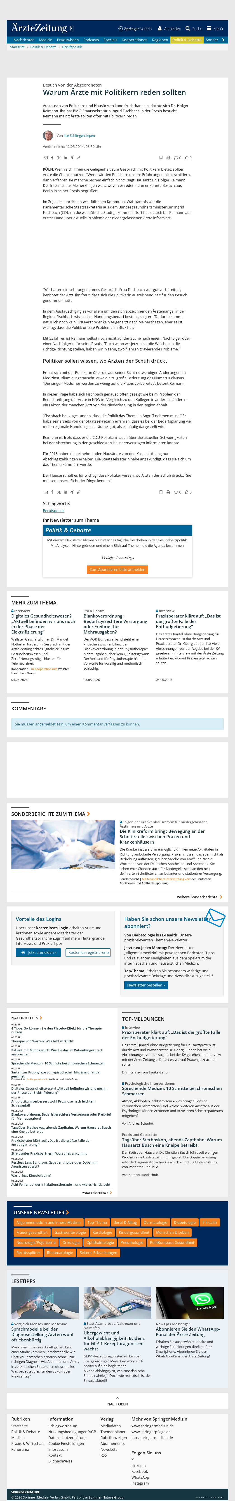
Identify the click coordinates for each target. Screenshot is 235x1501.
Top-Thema (97, 1223)
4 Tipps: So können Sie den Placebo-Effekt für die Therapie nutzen (56, 1031)
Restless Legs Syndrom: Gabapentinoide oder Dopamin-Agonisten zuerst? (54, 1165)
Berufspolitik (53, 511)
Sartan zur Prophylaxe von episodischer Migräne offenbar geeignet (56, 1075)
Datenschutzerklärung (67, 1438)
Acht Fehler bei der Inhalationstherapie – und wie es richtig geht (60, 1185)
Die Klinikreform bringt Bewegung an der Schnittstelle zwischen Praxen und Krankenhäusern (162, 837)
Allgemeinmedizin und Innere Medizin (48, 1223)
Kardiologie (102, 1233)
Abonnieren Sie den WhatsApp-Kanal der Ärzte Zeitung (188, 1332)
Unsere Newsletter (39, 1213)
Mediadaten (111, 1426)
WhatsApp (140, 1478)
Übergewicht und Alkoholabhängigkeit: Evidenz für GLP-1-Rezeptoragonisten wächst (114, 1341)
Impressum (58, 1450)
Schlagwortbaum (62, 1426)
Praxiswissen (68, 40)
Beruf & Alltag (125, 1223)
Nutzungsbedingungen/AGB (72, 1432)
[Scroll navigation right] (223, 41)
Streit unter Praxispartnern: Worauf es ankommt (49, 1154)
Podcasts (91, 40)
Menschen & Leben (172, 1233)
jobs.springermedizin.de (152, 1438)
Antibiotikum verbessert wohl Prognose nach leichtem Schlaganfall (53, 1104)
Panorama (20, 1450)
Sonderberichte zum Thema (48, 814)
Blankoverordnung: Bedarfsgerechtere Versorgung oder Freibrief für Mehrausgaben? (115, 625)
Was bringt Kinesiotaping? (31, 1176)
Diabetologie (185, 1223)
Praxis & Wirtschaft (27, 1444)
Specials (110, 40)
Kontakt (55, 1455)
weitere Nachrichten (97, 1193)
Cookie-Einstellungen (66, 1444)
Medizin (45, 40)
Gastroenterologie (70, 1233)
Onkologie (71, 1243)
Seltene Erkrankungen (98, 1253)
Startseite (19, 1426)
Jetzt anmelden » (38, 953)
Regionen (160, 40)
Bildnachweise (60, 1461)
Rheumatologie (60, 1253)
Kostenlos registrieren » (88, 953)
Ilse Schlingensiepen (79, 136)
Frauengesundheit (32, 1233)
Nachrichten (24, 40)
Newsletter (110, 1450)
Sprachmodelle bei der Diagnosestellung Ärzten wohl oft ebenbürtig (42, 1335)
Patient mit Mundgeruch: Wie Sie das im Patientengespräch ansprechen (57, 1053)
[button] (214, 29)
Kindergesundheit (134, 1233)
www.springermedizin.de (153, 1426)
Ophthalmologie (100, 1243)
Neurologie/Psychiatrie (36, 1243)
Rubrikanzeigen (114, 1438)
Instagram (140, 1483)
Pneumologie (132, 1243)
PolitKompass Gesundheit (172, 1243)
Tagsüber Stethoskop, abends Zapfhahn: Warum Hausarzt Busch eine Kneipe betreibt (61, 1130)
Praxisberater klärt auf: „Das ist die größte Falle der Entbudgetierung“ (188, 622)
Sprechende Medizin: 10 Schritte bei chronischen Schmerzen (58, 1064)
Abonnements (113, 1444)
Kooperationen (135, 40)
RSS (104, 1455)
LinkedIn (139, 1466)
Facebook (140, 1472)
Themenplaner (113, 1432)
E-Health (209, 1223)
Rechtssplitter (28, 1253)
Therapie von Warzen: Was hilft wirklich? (42, 1042)
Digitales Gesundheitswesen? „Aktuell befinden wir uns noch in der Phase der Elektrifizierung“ (43, 625)
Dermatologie (155, 1223)
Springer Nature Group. (107, 1498)
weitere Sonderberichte (200, 897)
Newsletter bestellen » (146, 985)
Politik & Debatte (187, 40)
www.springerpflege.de (151, 1432)
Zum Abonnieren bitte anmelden (117, 570)
